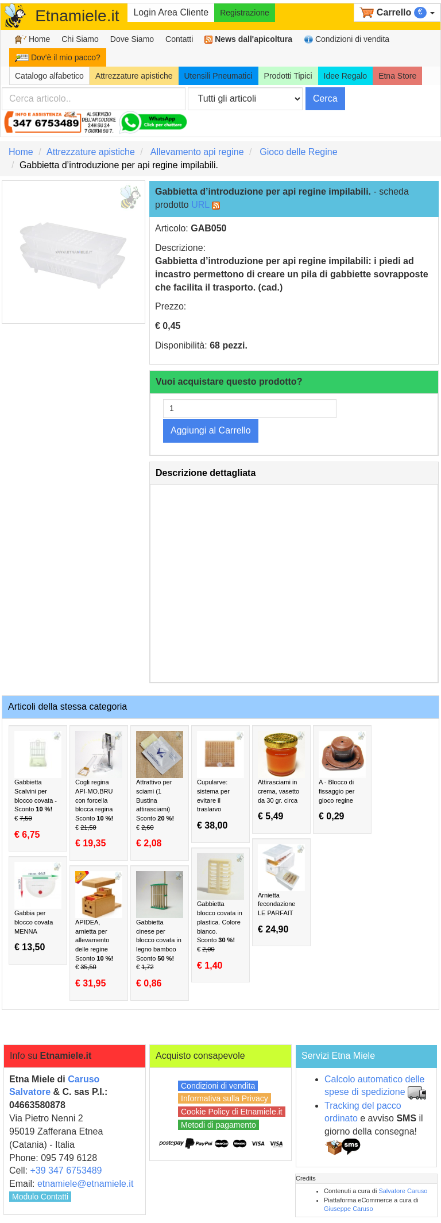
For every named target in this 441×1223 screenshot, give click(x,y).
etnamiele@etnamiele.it (85, 1184)
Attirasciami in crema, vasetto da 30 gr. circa (281, 776)
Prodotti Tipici (288, 75)
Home (32, 39)
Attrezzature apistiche (134, 75)
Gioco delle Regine (298, 152)
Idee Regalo (346, 75)
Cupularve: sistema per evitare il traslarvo (220, 780)
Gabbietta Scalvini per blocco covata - (37, 785)
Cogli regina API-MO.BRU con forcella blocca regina (98, 790)
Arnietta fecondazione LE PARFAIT (281, 889)
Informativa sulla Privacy (224, 1098)
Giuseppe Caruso (348, 1208)
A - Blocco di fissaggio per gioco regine (342, 776)
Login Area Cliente (170, 12)
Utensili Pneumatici (218, 75)
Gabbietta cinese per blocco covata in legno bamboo (159, 930)
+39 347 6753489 (66, 1170)
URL (200, 205)
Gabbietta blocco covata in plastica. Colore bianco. (220, 912)
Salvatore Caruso (402, 1190)
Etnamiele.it (77, 16)
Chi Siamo (80, 39)
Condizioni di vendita (346, 39)
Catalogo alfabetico (49, 75)
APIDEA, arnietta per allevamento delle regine (98, 930)
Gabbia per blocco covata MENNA (37, 907)
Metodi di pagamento (218, 1124)
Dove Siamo (132, 39)
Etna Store (397, 75)
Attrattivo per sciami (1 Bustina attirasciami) (159, 790)
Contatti (179, 39)
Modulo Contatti (40, 1196)
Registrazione (244, 12)
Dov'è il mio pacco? (57, 57)
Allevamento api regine (197, 152)
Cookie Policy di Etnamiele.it (232, 1111)
